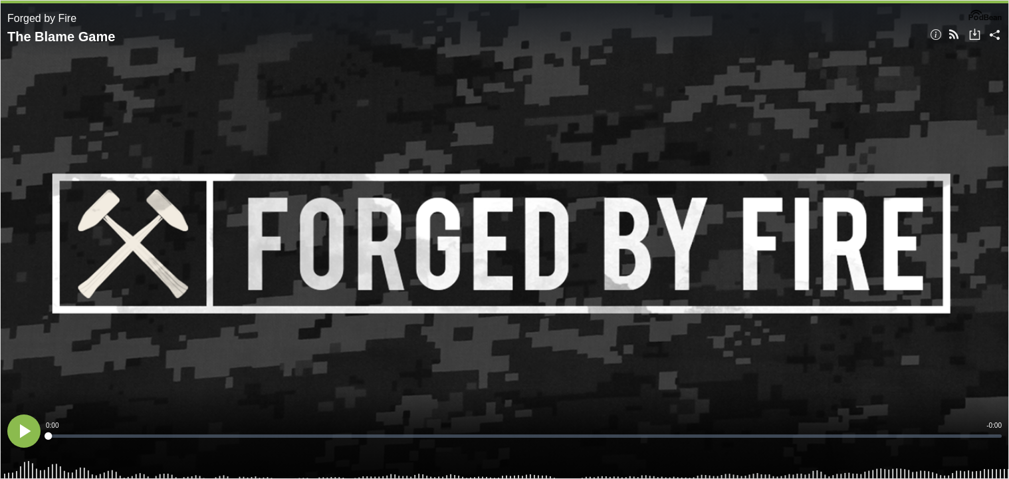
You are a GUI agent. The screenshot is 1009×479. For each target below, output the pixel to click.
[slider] (524, 436)
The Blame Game (61, 36)
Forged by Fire (41, 18)
